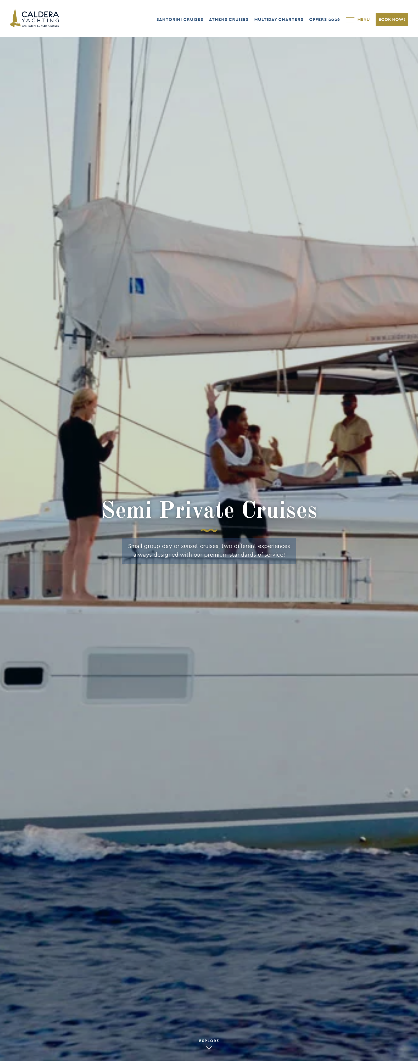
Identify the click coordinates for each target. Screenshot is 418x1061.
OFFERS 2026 (324, 20)
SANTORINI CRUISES (179, 20)
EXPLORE (209, 1041)
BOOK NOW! (392, 20)
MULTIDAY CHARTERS (278, 20)
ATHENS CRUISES (228, 20)
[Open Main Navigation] (358, 20)
